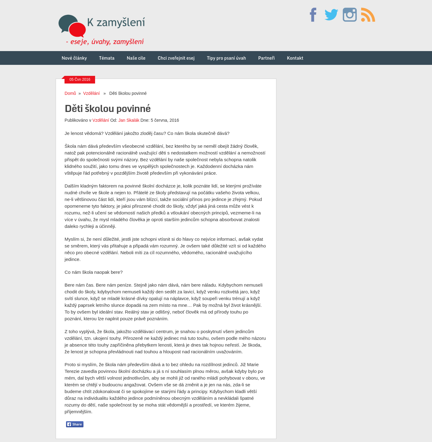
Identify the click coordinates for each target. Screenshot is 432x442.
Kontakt (295, 57)
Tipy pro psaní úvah (226, 57)
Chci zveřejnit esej (176, 57)
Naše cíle (136, 57)
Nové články (74, 57)
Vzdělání (91, 93)
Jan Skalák (128, 120)
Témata (106, 57)
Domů (70, 93)
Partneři (266, 57)
